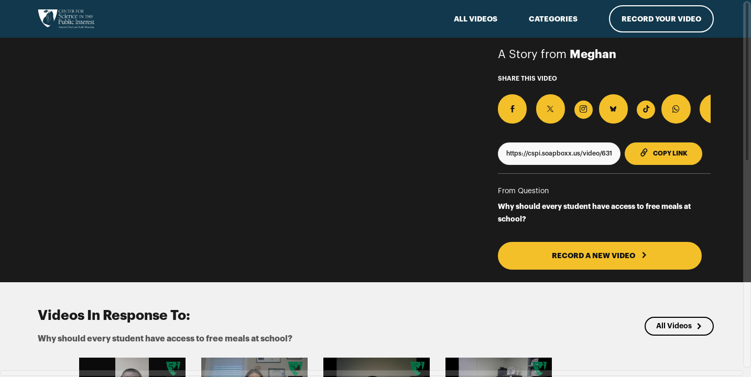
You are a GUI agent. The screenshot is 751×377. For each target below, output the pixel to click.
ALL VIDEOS (475, 19)
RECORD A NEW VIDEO (577, 245)
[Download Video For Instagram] (556, 104)
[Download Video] (704, 104)
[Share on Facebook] (507, 103)
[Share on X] (532, 103)
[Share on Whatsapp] (630, 103)
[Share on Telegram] (655, 103)
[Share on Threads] (679, 103)
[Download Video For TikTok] (605, 104)
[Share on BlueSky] (581, 103)
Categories (553, 19)
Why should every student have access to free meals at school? (594, 203)
